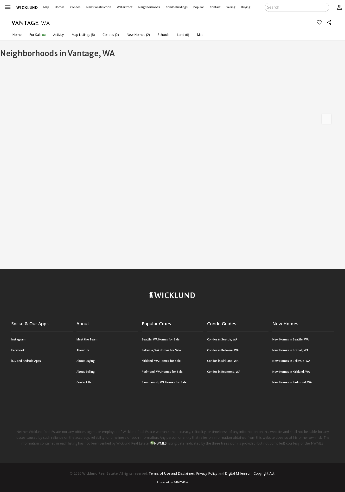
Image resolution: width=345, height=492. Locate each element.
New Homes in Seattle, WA (290, 339)
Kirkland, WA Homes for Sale (161, 361)
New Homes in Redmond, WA (292, 382)
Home (17, 34)
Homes (59, 7)
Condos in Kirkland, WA (222, 361)
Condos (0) (110, 34)
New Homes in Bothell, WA (290, 350)
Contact (215, 7)
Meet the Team (87, 339)
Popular (198, 7)
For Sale (37, 34)
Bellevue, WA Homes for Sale (161, 350)
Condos (75, 7)
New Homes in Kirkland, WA (291, 372)
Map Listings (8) (83, 34)
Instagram (18, 339)
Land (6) (183, 34)
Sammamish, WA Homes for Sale (164, 382)
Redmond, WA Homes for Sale (162, 372)
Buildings (177, 7)
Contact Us (84, 382)
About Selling (86, 372)
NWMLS (160, 443)
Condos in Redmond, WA (223, 372)
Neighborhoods (149, 7)
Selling (231, 7)
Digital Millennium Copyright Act (250, 473)
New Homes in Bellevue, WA (291, 361)
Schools (163, 34)
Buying (245, 7)
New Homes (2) (138, 34)
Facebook (18, 350)
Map (46, 7)
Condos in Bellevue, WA (223, 350)
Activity (58, 34)
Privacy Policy (206, 473)
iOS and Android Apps (26, 361)
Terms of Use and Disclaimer (171, 473)
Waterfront (125, 7)
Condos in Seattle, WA (222, 339)
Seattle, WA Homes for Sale (160, 339)
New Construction (98, 7)
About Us (83, 350)
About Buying (86, 361)
